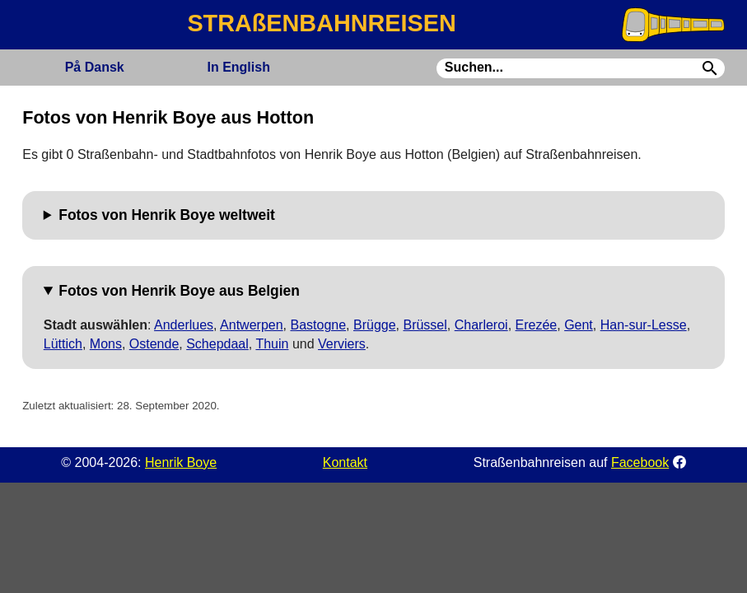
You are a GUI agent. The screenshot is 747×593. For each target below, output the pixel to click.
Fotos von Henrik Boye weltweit (166, 215)
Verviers (342, 344)
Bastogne (318, 325)
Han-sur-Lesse (643, 325)
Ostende (154, 344)
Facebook (640, 462)
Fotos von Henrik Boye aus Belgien (179, 290)
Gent (578, 325)
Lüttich (63, 344)
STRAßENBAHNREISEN (321, 23)
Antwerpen (251, 325)
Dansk (94, 67)
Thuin (271, 344)
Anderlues (183, 325)
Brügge (374, 325)
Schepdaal (217, 344)
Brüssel (424, 325)
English (238, 67)
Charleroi (481, 325)
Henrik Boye (181, 462)
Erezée (537, 325)
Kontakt (345, 462)
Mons (106, 344)
